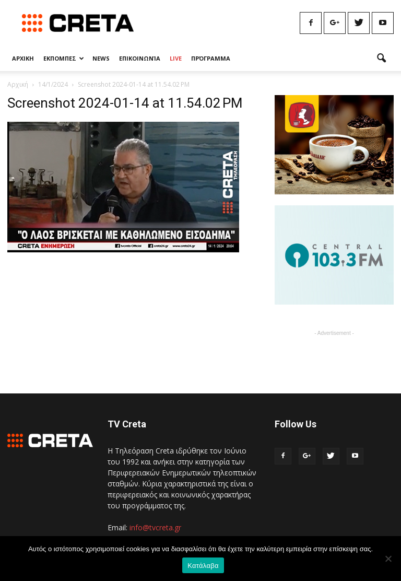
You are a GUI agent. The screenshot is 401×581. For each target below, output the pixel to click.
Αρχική (17, 84)
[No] (388, 558)
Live (176, 58)
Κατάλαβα (202, 566)
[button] (381, 58)
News (101, 58)
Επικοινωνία (139, 58)
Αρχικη (23, 58)
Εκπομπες (63, 58)
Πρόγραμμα (210, 58)
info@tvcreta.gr (155, 527)
